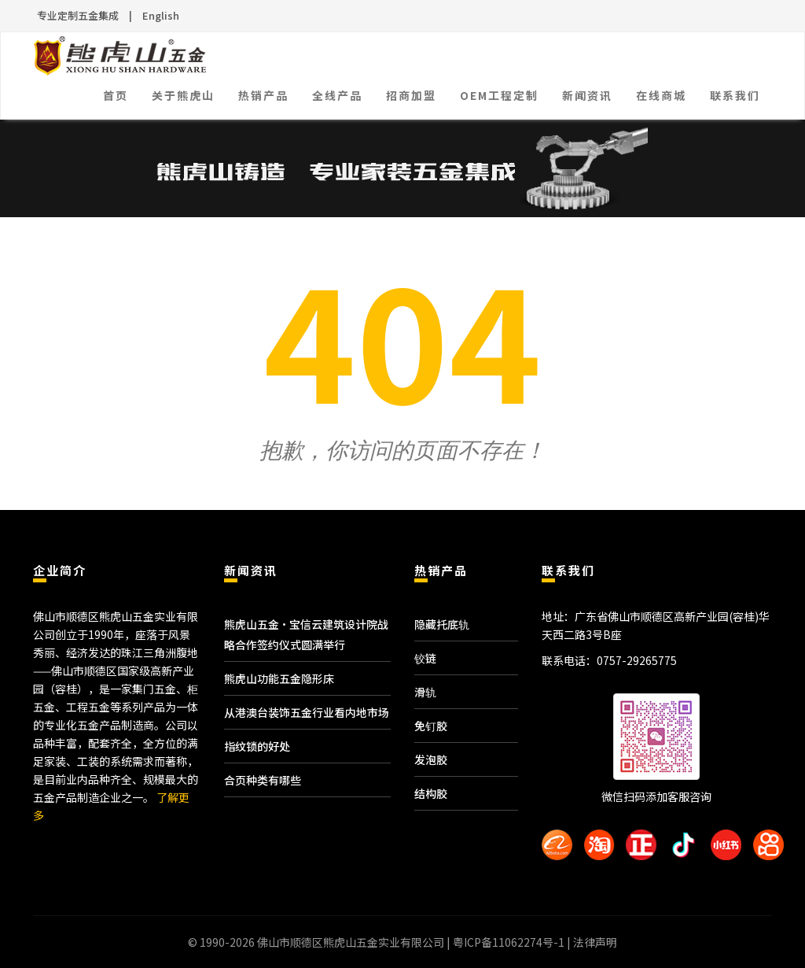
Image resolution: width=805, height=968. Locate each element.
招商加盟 (411, 95)
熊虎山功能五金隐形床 (279, 678)
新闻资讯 (587, 95)
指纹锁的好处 (257, 746)
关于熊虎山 (183, 95)
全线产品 (337, 95)
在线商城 (661, 95)
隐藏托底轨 (441, 624)
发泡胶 (430, 759)
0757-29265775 (637, 660)
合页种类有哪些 (262, 780)
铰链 (425, 658)
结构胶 (430, 793)
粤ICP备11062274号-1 (508, 942)
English (160, 15)
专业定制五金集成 (78, 15)
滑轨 (425, 692)
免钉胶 (430, 725)
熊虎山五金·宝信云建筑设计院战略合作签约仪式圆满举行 (306, 634)
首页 (115, 95)
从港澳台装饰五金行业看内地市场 (306, 712)
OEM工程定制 (499, 95)
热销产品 (263, 95)
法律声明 (595, 942)
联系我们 (735, 95)
